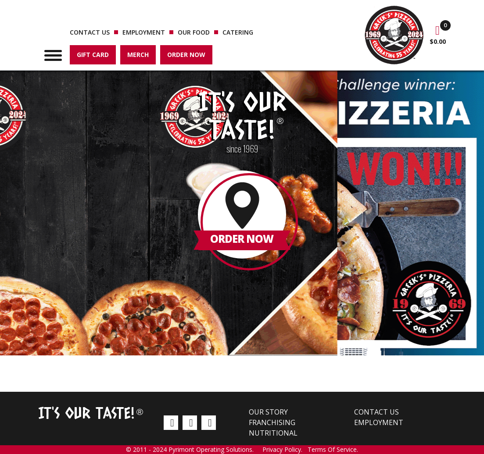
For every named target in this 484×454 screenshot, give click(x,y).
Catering (237, 32)
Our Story (268, 412)
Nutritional (273, 433)
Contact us (90, 32)
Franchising (272, 422)
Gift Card (93, 54)
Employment (143, 32)
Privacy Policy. (285, 449)
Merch (138, 54)
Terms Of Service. (333, 449)
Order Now (186, 54)
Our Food (194, 32)
